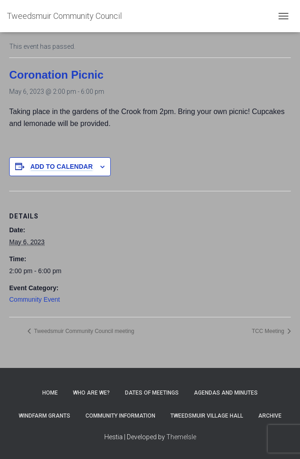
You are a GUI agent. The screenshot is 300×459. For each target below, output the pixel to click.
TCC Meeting (269, 331)
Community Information (120, 416)
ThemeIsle (181, 437)
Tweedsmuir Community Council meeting (83, 331)
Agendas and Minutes (226, 393)
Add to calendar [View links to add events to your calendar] (61, 166)
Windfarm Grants (44, 416)
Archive (270, 416)
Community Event (34, 299)
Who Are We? (91, 393)
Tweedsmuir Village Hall (206, 416)
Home (50, 393)
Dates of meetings (152, 393)
